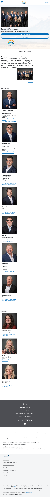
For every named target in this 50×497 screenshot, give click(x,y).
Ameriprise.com (6, 460)
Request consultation (25, 34)
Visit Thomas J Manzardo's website (9, 121)
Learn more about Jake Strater (8, 239)
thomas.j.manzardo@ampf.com (26, 413)
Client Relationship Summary (8, 465)
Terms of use (5, 467)
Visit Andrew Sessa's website (8, 213)
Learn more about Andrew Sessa (8, 212)
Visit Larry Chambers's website (8, 300)
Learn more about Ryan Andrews (9, 151)
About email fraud (6, 472)
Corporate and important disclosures (10, 462)
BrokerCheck (16, 486)
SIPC (31, 492)
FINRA (27, 492)
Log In (46, 2)
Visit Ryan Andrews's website (8, 153)
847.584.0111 (5, 335)
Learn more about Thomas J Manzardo (8, 119)
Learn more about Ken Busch (8, 271)
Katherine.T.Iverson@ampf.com (8, 334)
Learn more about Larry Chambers (9, 299)
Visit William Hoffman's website (8, 184)
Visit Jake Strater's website (7, 241)
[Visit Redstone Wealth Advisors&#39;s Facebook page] (25, 424)
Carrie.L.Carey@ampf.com (7, 359)
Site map (5, 475)
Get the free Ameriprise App (26, 482)
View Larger (30, 82)
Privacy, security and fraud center (9, 470)
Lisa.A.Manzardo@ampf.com (8, 385)
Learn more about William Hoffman (9, 183)
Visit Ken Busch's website (7, 272)
